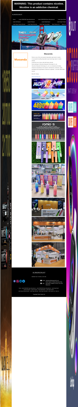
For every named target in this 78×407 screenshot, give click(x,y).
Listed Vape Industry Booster (19, 24)
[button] (3, 405)
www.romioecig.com (36, 76)
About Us (64, 24)
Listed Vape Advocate (32, 24)
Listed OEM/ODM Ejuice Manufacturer (46, 19)
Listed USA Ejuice (17, 21)
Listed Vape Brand (62, 19)
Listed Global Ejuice (46, 21)
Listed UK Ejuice (31, 21)
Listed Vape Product (61, 21)
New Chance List (55, 24)
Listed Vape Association (44, 24)
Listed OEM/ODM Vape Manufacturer (27, 19)
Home (14, 19)
